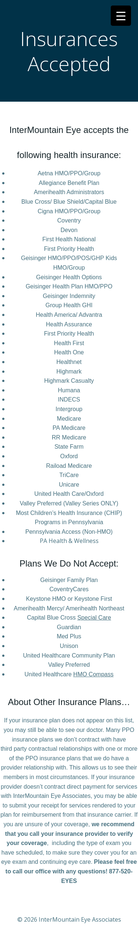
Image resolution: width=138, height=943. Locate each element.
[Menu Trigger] (121, 16)
